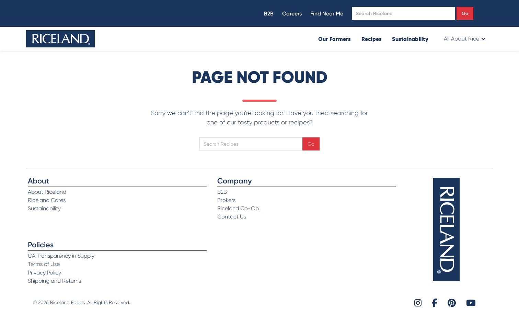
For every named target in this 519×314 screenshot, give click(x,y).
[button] (464, 39)
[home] (60, 38)
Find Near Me (326, 13)
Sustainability (410, 38)
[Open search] (403, 13)
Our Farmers (334, 38)
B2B (269, 13)
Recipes (371, 38)
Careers (292, 13)
